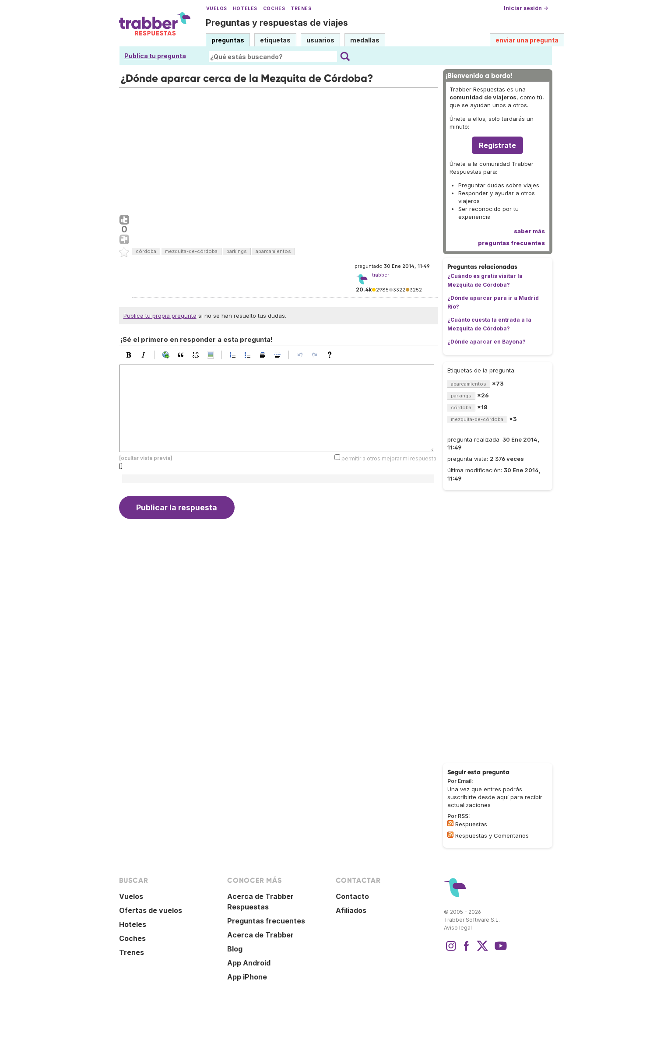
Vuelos (216, 8)
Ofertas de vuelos (150, 910)
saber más (529, 231)
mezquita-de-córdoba (191, 251)
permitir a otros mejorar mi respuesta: (389, 458)
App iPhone (247, 976)
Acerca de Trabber (260, 934)
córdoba (146, 251)
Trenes (301, 8)
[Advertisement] (278, 149)
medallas (364, 40)
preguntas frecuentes (511, 242)
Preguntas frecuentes (266, 920)
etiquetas (275, 40)
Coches (274, 8)
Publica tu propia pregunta (160, 315)
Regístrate (497, 145)
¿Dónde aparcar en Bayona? (486, 341)
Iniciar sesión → (526, 8)
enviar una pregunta (527, 40)
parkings (236, 251)
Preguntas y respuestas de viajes (277, 23)
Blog (234, 948)
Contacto (352, 896)
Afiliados (351, 910)
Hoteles (245, 8)
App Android (249, 962)
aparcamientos (273, 251)
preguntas (227, 40)
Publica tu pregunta (155, 56)
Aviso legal (458, 927)
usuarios (320, 40)
